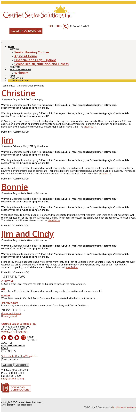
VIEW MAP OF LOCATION (14, 332)
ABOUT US (7, 342)
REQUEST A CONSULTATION (26, 30)
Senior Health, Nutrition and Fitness (41, 64)
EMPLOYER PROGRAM (20, 69)
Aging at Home (25, 56)
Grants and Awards (11, 313)
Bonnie (14, 187)
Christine (18, 93)
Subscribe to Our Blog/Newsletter (19, 356)
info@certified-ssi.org (12, 378)
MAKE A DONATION (19, 80)
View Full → (90, 126)
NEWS (4, 348)
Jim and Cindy (27, 233)
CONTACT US (8, 351)
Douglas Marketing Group (124, 407)
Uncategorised (9, 316)
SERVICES (14, 49)
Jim (7, 140)
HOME (30, 337)
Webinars (21, 73)
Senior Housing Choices (31, 52)
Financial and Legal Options (35, 60)
